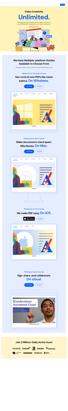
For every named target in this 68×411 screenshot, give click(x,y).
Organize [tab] (51, 93)
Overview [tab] (15, 93)
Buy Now (39, 86)
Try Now (62, 4)
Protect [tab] (45, 93)
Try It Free (29, 86)
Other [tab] (14, 96)
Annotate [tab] (33, 93)
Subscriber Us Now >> (34, 26)
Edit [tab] (21, 93)
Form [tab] (39, 93)
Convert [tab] (26, 93)
